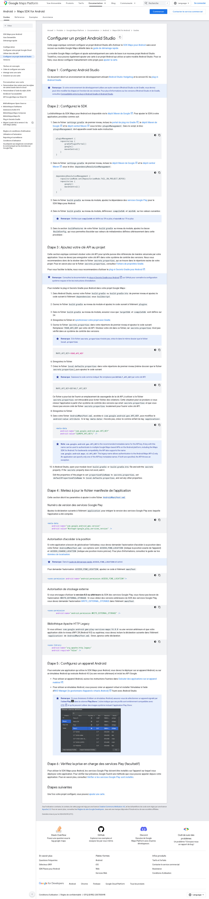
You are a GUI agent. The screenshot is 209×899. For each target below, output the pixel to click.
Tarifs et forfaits (159, 860)
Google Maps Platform (75, 30)
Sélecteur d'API (45, 864)
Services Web (101, 873)
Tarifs (81, 3)
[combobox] (156, 3)
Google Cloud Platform (115, 884)
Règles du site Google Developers (91, 809)
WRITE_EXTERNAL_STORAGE (95, 601)
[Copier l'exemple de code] (159, 135)
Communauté (126, 3)
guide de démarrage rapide (105, 48)
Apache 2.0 (46, 809)
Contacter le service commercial (187, 11)
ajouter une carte (96, 794)
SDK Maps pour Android (134, 45)
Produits (70, 3)
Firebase (96, 884)
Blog (113, 3)
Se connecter (200, 3)
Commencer (158, 11)
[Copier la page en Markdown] (120, 37)
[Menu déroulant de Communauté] (135, 3)
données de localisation (58, 554)
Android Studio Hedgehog (121, 77)
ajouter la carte (110, 60)
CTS (62, 705)
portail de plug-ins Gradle (124, 122)
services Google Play (137, 200)
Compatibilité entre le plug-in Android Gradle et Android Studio (87, 94)
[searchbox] (18, 26)
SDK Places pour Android (49, 869)
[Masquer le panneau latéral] (32, 894)
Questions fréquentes (48, 860)
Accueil (50, 30)
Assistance (48, 17)
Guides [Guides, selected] (6, 17)
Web (97, 869)
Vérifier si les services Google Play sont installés (110, 777)
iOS (97, 864)
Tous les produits (137, 884)
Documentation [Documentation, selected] (96, 3)
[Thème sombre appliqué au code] (155, 135)
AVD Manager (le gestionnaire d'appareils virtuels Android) (81, 691)
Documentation (93, 30)
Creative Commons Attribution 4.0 (112, 807)
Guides (136, 30)
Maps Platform (23, 3)
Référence (19, 17)
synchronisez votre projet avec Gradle (92, 320)
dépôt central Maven (77, 126)
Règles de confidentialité (71, 895)
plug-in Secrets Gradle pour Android (125, 269)
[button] (17, 69)
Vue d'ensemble (54, 3)
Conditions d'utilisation (161, 873)
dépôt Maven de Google (119, 113)
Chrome (84, 884)
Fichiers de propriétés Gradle (129, 264)
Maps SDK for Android (31, 11)
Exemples (33, 17)
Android (8, 11)
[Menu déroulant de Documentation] (106, 3)
